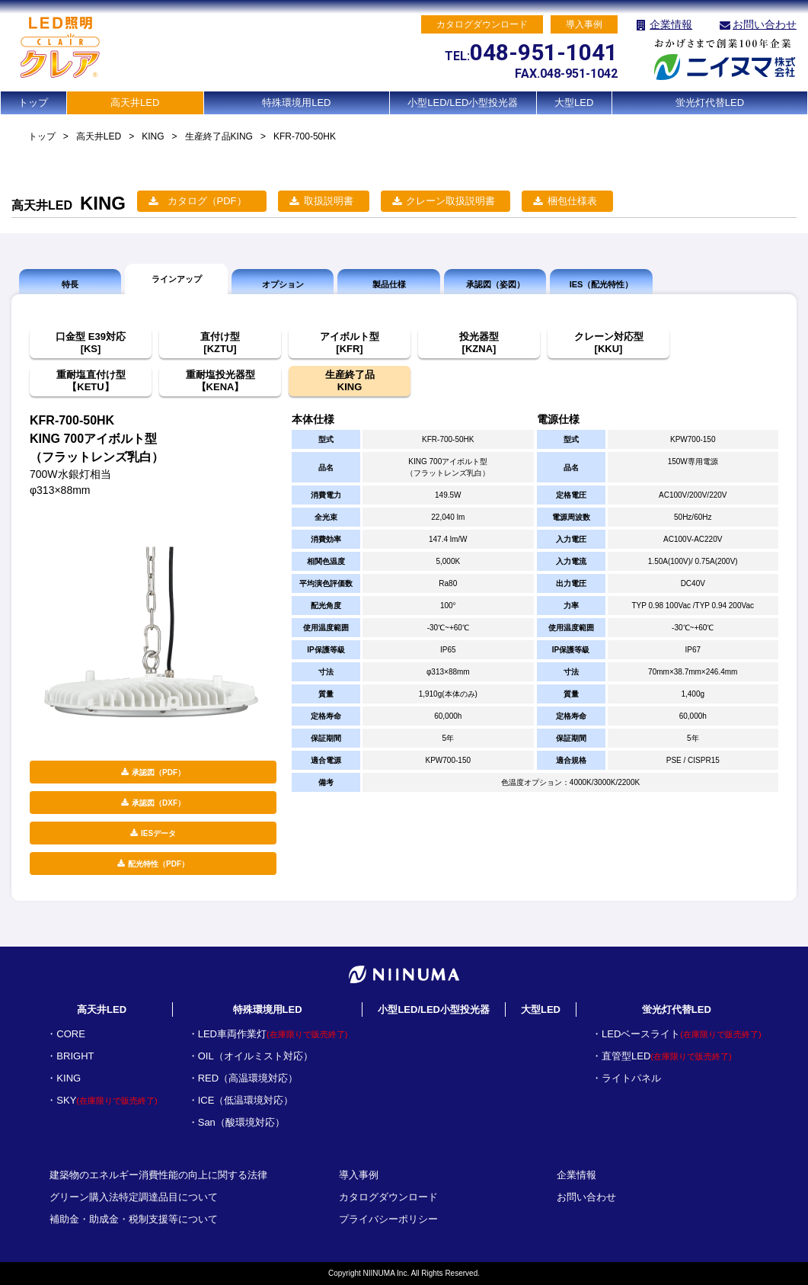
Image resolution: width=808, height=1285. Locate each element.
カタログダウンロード (388, 1197)
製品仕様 (389, 284)
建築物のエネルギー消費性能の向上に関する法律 (158, 1175)
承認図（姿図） (495, 284)
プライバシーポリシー (388, 1219)
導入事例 (358, 1175)
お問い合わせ (765, 24)
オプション (283, 284)
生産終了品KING (219, 136)
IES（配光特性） (602, 284)
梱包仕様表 (572, 201)
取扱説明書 (328, 201)
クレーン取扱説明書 (450, 201)
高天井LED (134, 102)
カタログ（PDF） (207, 201)
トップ (33, 102)
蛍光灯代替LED (709, 102)
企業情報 (671, 24)
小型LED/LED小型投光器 (462, 102)
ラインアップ (177, 279)
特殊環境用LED (296, 102)
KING (153, 136)
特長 (70, 284)
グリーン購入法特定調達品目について (134, 1197)
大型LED (573, 102)
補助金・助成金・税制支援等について (134, 1219)
